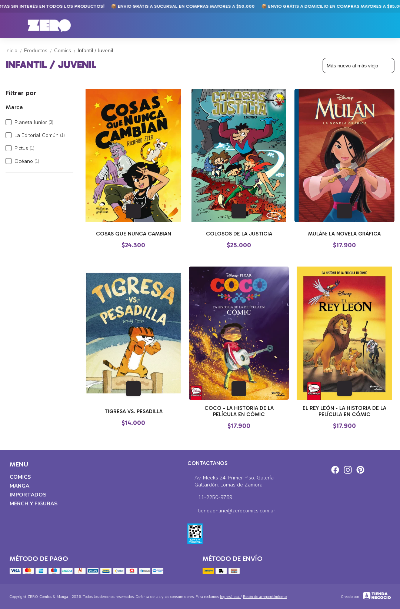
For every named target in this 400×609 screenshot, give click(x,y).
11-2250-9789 (209, 497)
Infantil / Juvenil (95, 50)
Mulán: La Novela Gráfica (344, 234)
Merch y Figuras (33, 503)
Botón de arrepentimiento (265, 596)
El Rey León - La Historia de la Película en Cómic (344, 411)
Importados (28, 494)
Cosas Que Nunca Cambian (133, 234)
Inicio (15, 50)
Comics (66, 50)
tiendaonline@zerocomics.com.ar (231, 510)
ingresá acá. (230, 596)
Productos (39, 50)
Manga (19, 485)
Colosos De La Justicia (239, 234)
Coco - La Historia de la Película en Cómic (239, 411)
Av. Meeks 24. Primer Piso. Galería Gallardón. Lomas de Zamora (230, 481)
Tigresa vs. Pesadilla (133, 411)
